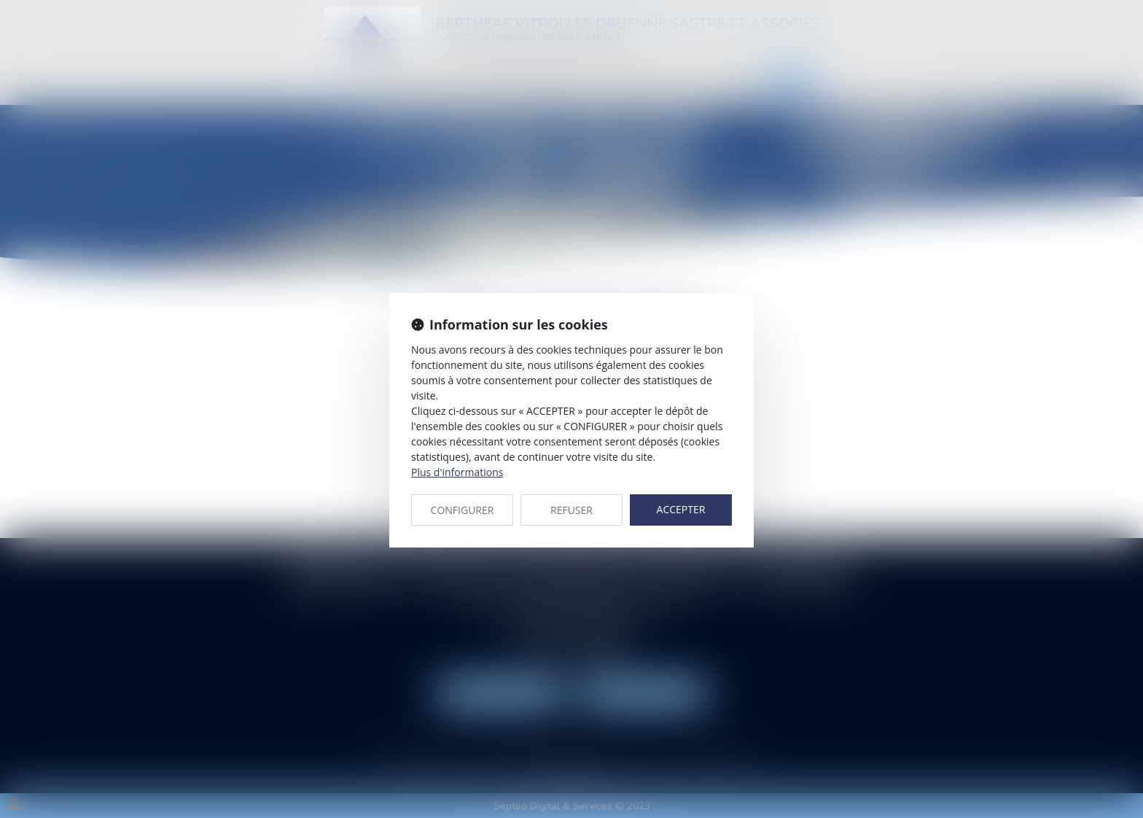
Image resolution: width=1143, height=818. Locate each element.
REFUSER (571, 510)
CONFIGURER (462, 510)
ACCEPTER (681, 509)
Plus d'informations (457, 472)
